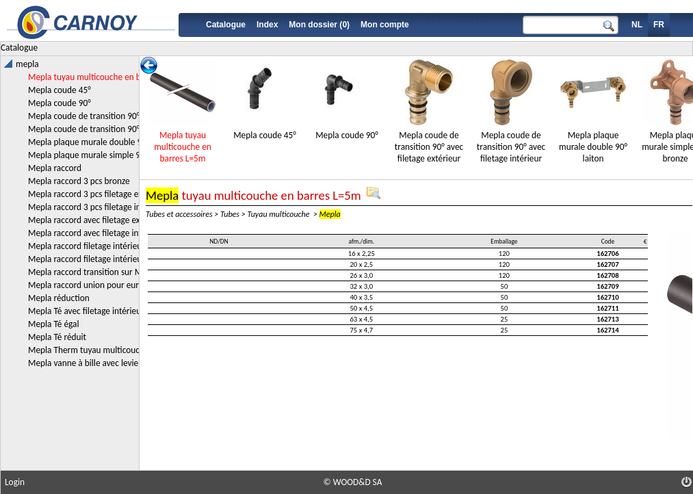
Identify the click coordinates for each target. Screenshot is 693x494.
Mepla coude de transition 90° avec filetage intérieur (511, 146)
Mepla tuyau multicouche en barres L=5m (182, 146)
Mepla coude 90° (346, 135)
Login (15, 482)
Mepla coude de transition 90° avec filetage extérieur (429, 146)
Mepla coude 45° (264, 135)
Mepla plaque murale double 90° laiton (593, 146)
